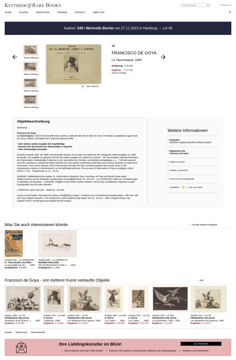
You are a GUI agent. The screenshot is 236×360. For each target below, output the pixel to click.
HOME (8, 12)
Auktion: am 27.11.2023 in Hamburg (111, 28)
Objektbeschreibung (33, 121)
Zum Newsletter (201, 344)
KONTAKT (80, 12)
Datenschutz (21, 332)
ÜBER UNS (98, 12)
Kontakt (8, 332)
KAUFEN (23, 12)
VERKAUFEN (43, 12)
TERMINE (62, 12)
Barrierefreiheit (38, 332)
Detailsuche (225, 5)
